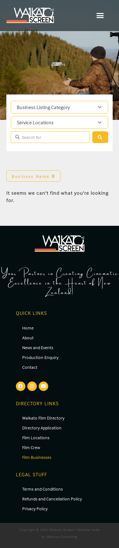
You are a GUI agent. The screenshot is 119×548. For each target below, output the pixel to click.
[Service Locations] (59, 122)
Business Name (33, 176)
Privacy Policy (35, 508)
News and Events (37, 347)
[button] (100, 16)
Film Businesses (36, 457)
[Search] (100, 137)
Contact (29, 367)
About (28, 337)
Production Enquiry (40, 357)
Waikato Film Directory (43, 418)
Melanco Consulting (62, 536)
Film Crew (31, 447)
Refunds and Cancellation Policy (52, 498)
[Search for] (50, 137)
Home (28, 327)
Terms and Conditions (42, 489)
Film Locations (36, 437)
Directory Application (42, 427)
